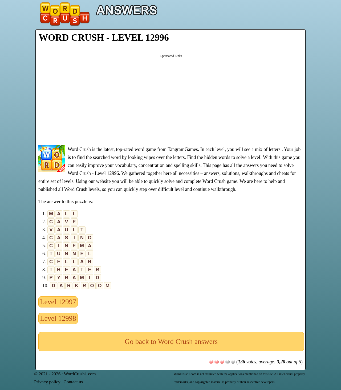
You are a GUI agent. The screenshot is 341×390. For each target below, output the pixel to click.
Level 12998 (58, 318)
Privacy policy (47, 381)
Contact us (73, 381)
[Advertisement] (171, 99)
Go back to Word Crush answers (171, 342)
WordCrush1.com (80, 373)
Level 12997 (58, 302)
